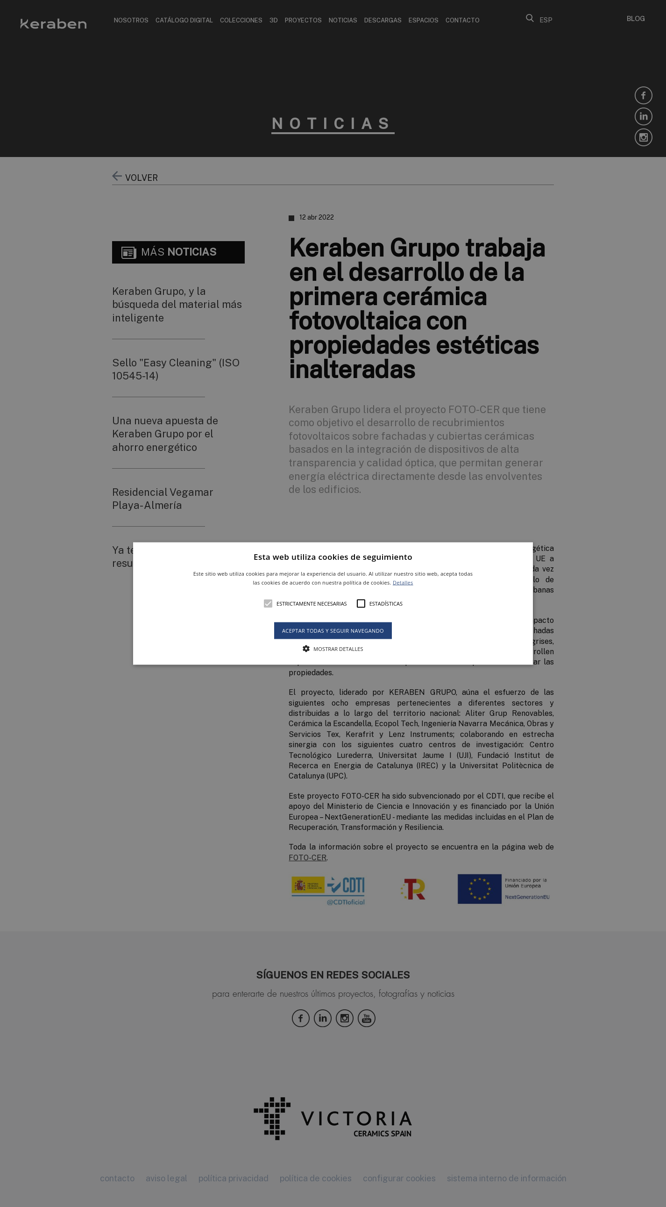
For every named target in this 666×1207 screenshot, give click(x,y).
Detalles (403, 582)
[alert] (333, 603)
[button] (333, 603)
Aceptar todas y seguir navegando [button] (333, 630)
